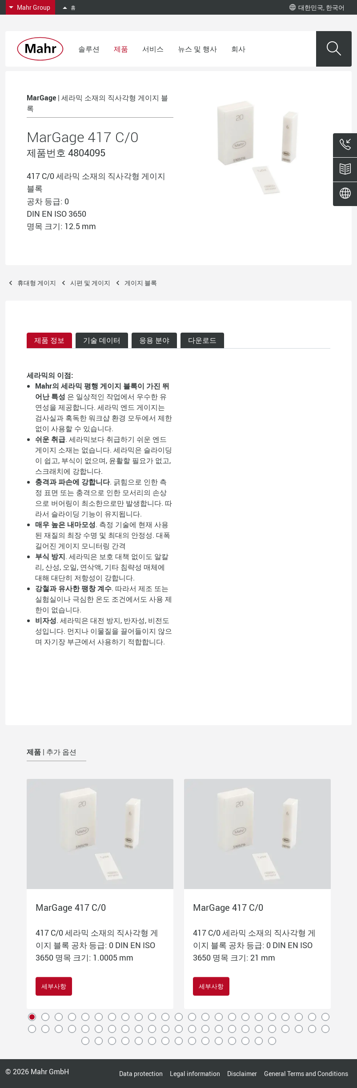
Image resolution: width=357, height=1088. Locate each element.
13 (192, 1017)
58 (232, 1041)
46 (325, 1029)
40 (245, 1029)
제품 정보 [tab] (49, 340)
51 (138, 1041)
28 (85, 1029)
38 (218, 1029)
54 (178, 1041)
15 (218, 1017)
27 (72, 1029)
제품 (121, 49)
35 (178, 1029)
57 (218, 1041)
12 (178, 1017)
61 (272, 1041)
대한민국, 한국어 (317, 7)
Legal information (195, 1073)
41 (258, 1029)
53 (165, 1041)
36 (192, 1029)
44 (298, 1029)
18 (258, 1017)
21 (298, 1017)
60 (258, 1041)
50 (125, 1041)
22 (312, 1017)
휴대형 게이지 (36, 282)
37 (205, 1029)
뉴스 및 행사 (197, 49)
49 (112, 1041)
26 (58, 1029)
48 (98, 1041)
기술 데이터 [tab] (101, 340)
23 (325, 1017)
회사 (238, 49)
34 (165, 1029)
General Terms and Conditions (306, 1073)
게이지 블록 (140, 282)
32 (138, 1029)
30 (112, 1029)
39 (232, 1029)
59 (245, 1041)
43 (285, 1029)
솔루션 (89, 49)
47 (85, 1041)
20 (285, 1017)
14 (205, 1017)
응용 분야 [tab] (154, 340)
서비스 (153, 49)
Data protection (141, 1073)
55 (192, 1041)
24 (32, 1029)
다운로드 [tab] (202, 340)
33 (152, 1029)
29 (98, 1029)
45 (312, 1029)
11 (165, 1017)
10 (152, 1017)
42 (272, 1029)
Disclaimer (242, 1073)
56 (205, 1041)
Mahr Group (33, 7)
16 (232, 1017)
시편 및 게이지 (90, 282)
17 (245, 1017)
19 (272, 1017)
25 (45, 1029)
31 (125, 1029)
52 (152, 1041)
